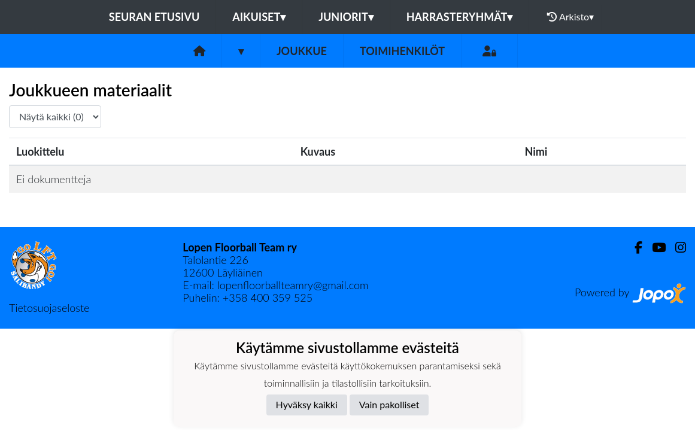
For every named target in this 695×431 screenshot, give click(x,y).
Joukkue (302, 50)
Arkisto (570, 17)
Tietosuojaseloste (49, 307)
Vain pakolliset (389, 404)
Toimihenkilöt (402, 50)
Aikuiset (259, 16)
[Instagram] (676, 247)
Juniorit (346, 16)
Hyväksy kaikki (307, 404)
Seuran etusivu (154, 16)
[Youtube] (654, 247)
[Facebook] (633, 247)
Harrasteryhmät (459, 16)
